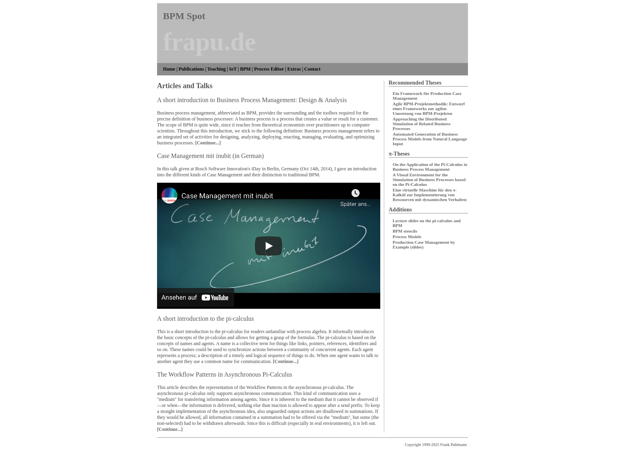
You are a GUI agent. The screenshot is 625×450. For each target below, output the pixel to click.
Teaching (216, 69)
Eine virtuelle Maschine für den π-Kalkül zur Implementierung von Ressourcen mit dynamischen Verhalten (429, 195)
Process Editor (269, 69)
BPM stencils (405, 231)
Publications (191, 69)
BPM (245, 69)
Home (169, 69)
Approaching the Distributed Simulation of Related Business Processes (421, 123)
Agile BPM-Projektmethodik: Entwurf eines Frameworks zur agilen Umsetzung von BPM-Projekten (429, 108)
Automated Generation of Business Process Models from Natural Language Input (430, 139)
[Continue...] (208, 143)
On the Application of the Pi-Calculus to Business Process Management (430, 167)
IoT (232, 69)
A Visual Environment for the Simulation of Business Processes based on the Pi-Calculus (429, 179)
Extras (294, 69)
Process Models (407, 236)
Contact (312, 69)
